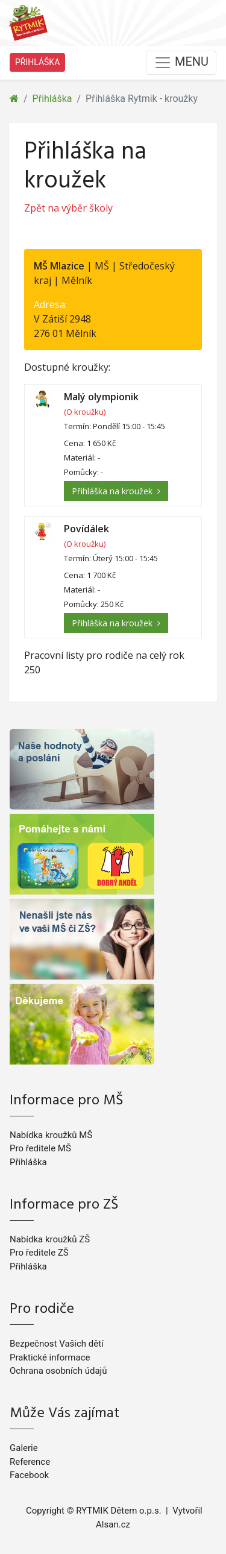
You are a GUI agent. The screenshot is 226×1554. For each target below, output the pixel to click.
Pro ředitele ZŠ (39, 1252)
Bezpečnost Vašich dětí (57, 1343)
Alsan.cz (113, 1524)
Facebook (29, 1475)
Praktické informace (50, 1357)
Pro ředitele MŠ (40, 1148)
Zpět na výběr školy (68, 208)
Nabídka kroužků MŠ (51, 1135)
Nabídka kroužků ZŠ (50, 1239)
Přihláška (52, 98)
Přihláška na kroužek (116, 491)
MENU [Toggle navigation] (181, 63)
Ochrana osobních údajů (58, 1370)
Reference (30, 1461)
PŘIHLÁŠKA (37, 62)
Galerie (24, 1447)
